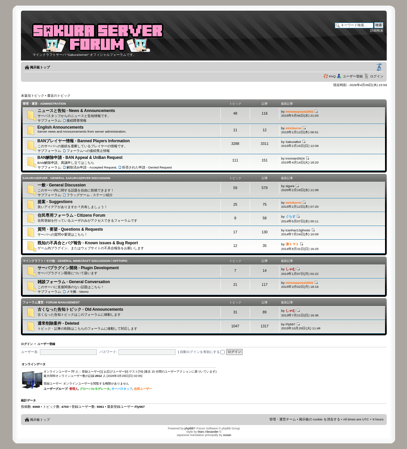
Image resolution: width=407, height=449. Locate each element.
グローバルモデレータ (95, 389)
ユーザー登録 (353, 76)
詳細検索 (376, 30)
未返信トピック (32, 95)
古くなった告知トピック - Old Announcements (80, 309)
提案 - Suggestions (55, 201)
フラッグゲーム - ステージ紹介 (90, 195)
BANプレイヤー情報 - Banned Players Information (84, 141)
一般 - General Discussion (62, 185)
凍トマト (292, 244)
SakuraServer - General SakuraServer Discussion (66, 178)
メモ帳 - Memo (77, 291)
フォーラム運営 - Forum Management (51, 302)
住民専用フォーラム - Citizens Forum (71, 215)
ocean (227, 435)
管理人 (73, 389)
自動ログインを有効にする (202, 352)
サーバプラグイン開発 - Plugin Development (78, 268)
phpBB (189, 428)
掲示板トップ (40, 67)
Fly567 (291, 324)
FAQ (332, 76)
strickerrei (294, 128)
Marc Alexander (208, 431)
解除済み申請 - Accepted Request (91, 167)
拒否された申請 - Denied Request (147, 167)
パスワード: (108, 352)
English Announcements (61, 127)
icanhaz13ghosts (298, 230)
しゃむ (291, 269)
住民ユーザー (143, 389)
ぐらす (291, 216)
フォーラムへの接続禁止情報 (88, 151)
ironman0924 (295, 158)
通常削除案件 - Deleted (58, 323)
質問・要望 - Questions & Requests (70, 229)
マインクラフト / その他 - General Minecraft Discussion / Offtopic (75, 261)
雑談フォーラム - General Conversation (74, 282)
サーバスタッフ (121, 389)
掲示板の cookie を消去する (319, 419)
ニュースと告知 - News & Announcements (76, 110)
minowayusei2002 (300, 111)
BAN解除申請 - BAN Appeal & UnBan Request (80, 157)
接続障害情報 (76, 120)
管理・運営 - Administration (44, 103)
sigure (290, 186)
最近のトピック (58, 95)
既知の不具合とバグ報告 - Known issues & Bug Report (88, 243)
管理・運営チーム (282, 419)
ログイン (376, 76)
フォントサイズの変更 (379, 67)
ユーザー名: (30, 352)
